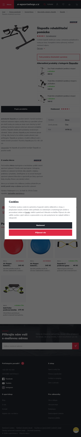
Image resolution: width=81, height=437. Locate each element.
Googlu (27, 212)
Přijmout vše (40, 233)
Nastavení (40, 225)
